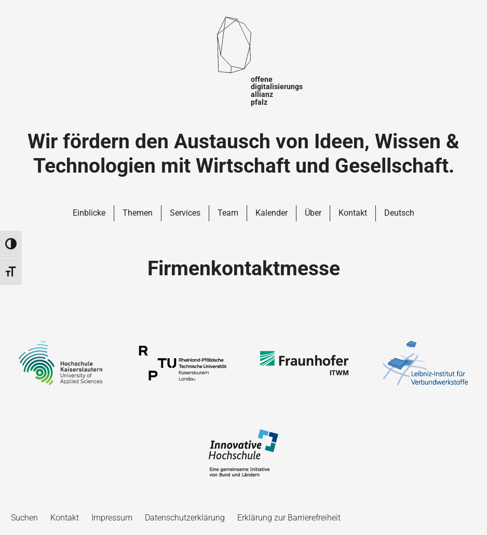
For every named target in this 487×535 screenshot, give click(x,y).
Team (228, 213)
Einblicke (89, 213)
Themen (138, 213)
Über (313, 213)
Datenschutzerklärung (185, 518)
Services (185, 213)
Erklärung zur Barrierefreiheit (289, 518)
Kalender (271, 213)
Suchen (24, 518)
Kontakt (353, 213)
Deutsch (399, 213)
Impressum (111, 518)
